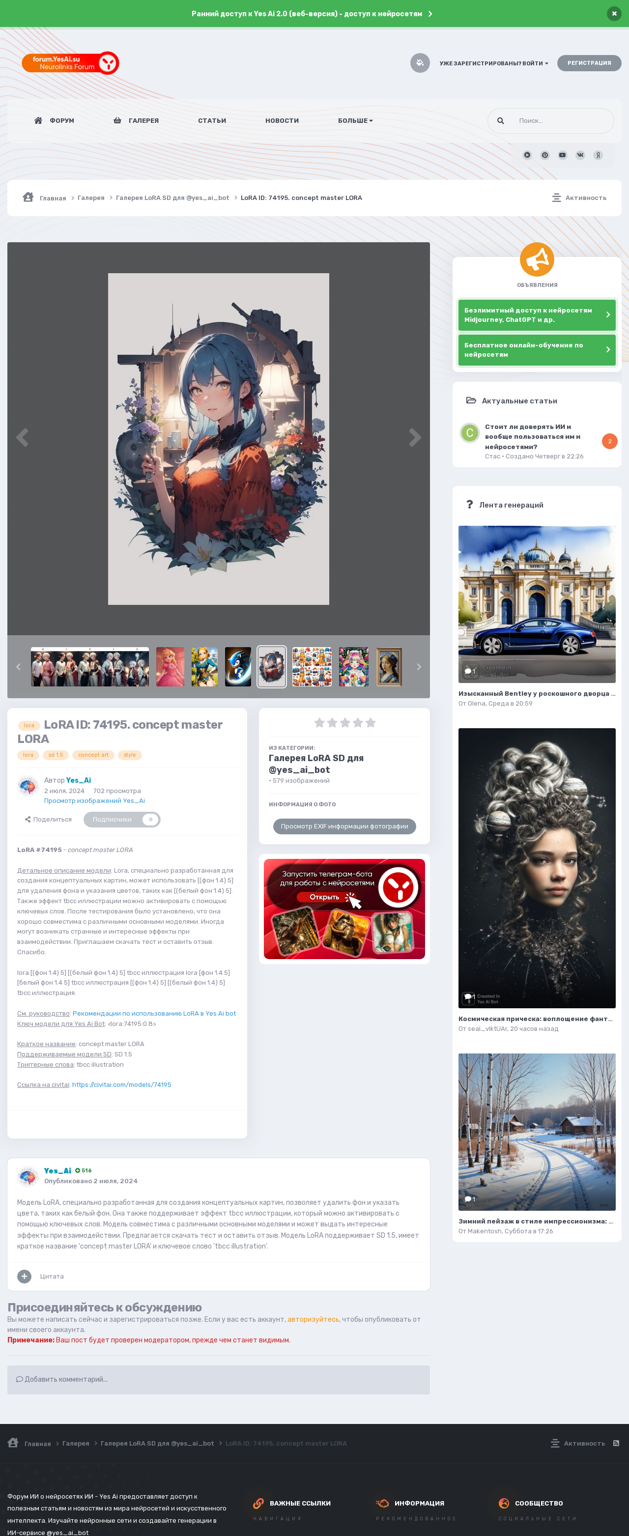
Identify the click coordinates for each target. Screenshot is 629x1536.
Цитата (52, 1276)
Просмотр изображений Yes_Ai (94, 800)
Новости (282, 120)
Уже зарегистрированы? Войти (494, 63)
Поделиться (48, 819)
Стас (492, 456)
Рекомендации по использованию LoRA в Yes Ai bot (154, 1013)
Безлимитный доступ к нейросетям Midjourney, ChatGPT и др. (528, 315)
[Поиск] (532, 121)
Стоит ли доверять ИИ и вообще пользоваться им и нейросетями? (532, 437)
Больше (355, 120)
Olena (477, 703)
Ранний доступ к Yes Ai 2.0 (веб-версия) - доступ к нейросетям (307, 14)
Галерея (143, 120)
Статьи (212, 120)
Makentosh (485, 1231)
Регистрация (589, 63)
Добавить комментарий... (62, 1379)
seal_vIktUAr (487, 1028)
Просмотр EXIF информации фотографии (344, 826)
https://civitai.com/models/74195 (122, 1084)
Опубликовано (91, 1181)
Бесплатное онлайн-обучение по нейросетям (523, 350)
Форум (61, 120)
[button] (18, 667)
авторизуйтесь (313, 1319)
